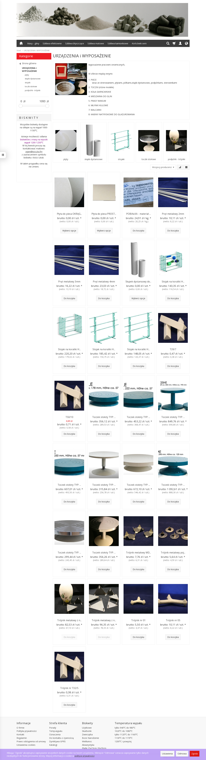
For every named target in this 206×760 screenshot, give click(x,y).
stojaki (121, 159)
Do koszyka (138, 230)
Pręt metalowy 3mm (69, 281)
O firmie (20, 727)
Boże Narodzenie (90, 738)
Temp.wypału (55, 731)
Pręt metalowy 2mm (173, 213)
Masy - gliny (33, 43)
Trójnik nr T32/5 (69, 688)
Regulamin (22, 738)
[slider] (21, 106)
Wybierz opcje (69, 230)
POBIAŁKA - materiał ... (138, 213)
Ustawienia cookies (26, 744)
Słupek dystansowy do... (138, 281)
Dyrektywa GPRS (57, 741)
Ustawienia (167, 753)
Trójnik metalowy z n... (69, 620)
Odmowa (182, 753)
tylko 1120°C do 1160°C (126, 734)
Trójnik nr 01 (138, 620)
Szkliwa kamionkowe (118, 43)
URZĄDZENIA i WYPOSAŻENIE (29, 69)
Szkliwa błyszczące (74, 43)
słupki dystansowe (93, 159)
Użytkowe (87, 727)
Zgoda (194, 753)
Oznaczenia (54, 734)
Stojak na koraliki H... (173, 281)
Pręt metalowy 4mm (104, 281)
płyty (66, 159)
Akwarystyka (88, 744)
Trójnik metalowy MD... (138, 552)
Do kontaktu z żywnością (61, 738)
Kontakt (20, 734)
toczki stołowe (149, 159)
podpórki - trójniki (176, 159)
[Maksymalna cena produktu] (42, 101)
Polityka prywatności (27, 731)
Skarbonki (86, 731)
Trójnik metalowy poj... (173, 552)
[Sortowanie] (180, 167)
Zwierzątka (87, 734)
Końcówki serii (139, 43)
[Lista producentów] (163, 167)
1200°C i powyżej (123, 741)
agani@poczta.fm (33, 151)
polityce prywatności (84, 755)
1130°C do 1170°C (124, 738)
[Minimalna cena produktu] (21, 101)
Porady (52, 727)
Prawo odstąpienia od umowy (31, 741)
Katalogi (53, 744)
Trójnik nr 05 (173, 620)
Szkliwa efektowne (52, 43)
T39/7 (173, 349)
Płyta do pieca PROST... (103, 213)
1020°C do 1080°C (124, 731)
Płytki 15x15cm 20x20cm (94, 748)
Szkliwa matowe (96, 43)
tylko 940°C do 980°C (125, 727)
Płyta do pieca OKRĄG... (69, 213)
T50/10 (69, 417)
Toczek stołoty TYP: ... (104, 417)
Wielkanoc (87, 741)
